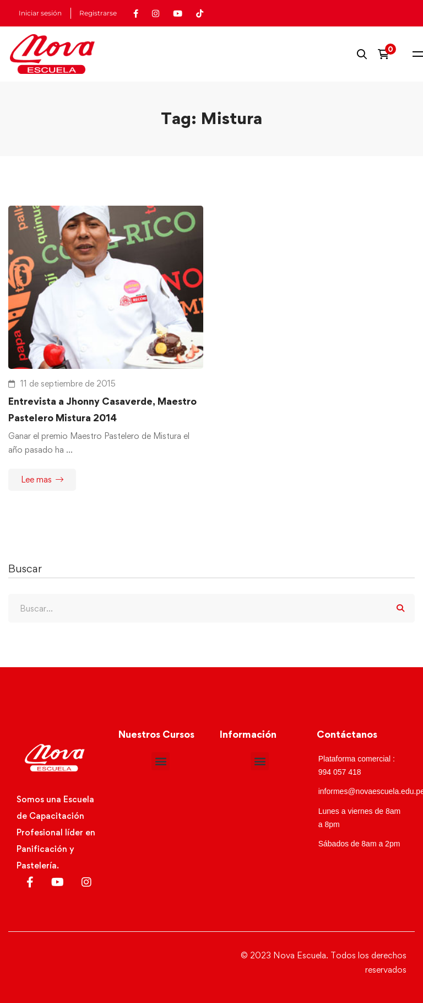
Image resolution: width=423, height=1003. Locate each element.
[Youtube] (57, 882)
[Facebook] (30, 882)
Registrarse (98, 13)
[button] (160, 761)
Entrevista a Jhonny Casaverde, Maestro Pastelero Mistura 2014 (102, 409)
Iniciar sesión (40, 13)
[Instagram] (86, 882)
